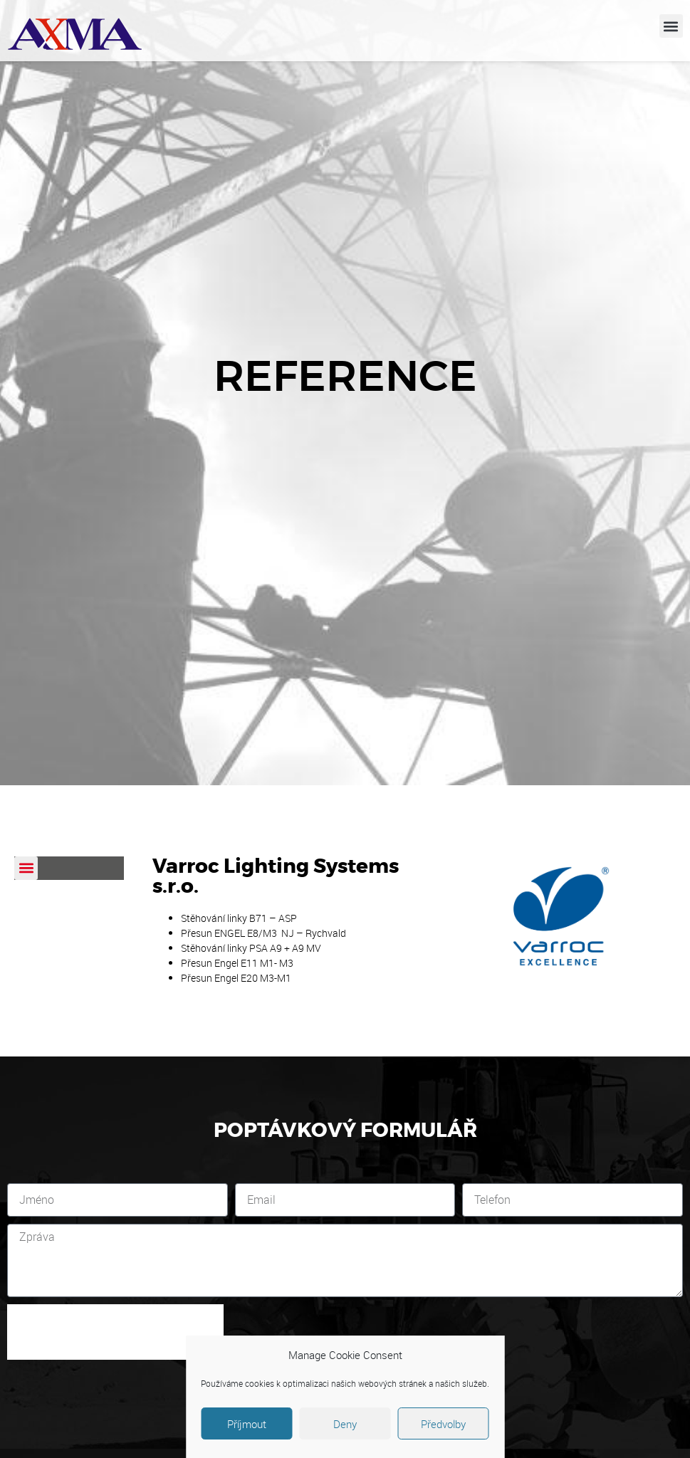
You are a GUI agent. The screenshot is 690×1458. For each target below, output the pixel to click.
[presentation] (115, 1332)
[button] (671, 26)
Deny (345, 1424)
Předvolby (443, 1424)
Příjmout (246, 1424)
